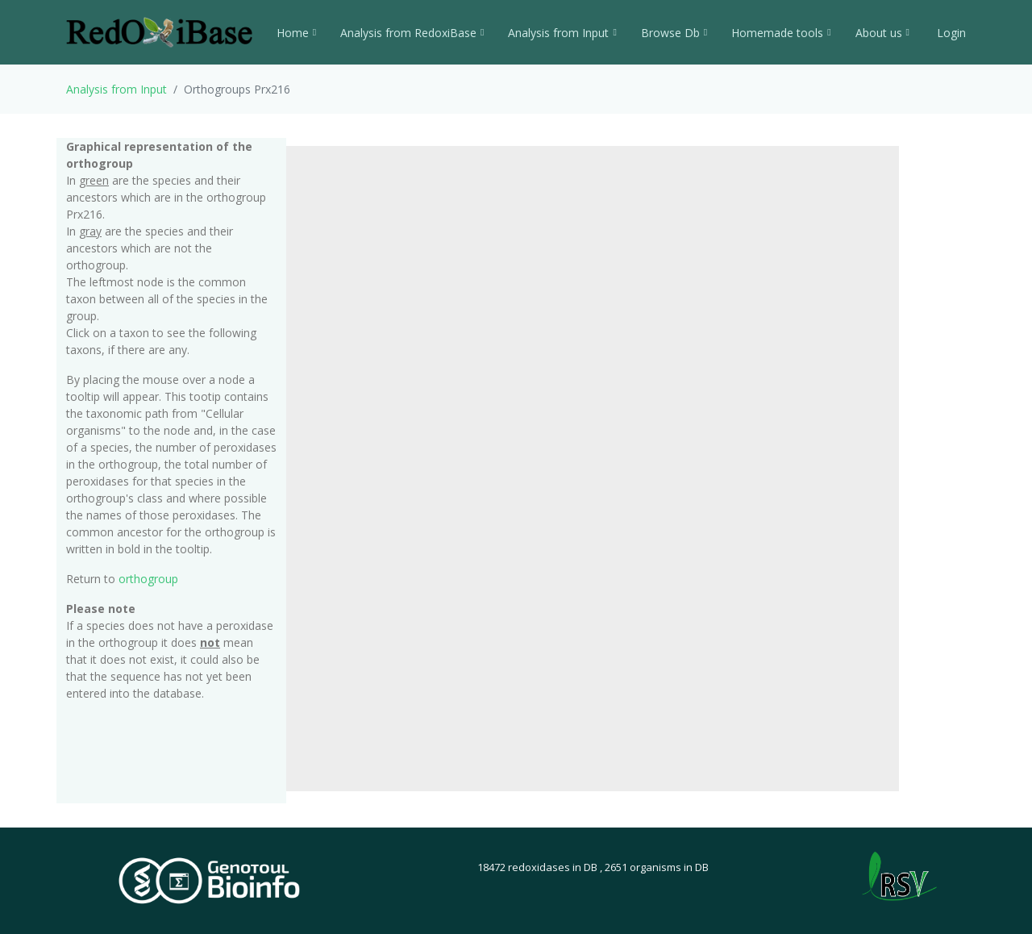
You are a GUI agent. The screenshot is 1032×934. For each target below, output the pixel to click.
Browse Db (674, 32)
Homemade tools (780, 32)
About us (882, 32)
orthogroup (148, 578)
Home (296, 32)
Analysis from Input (562, 32)
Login (950, 32)
